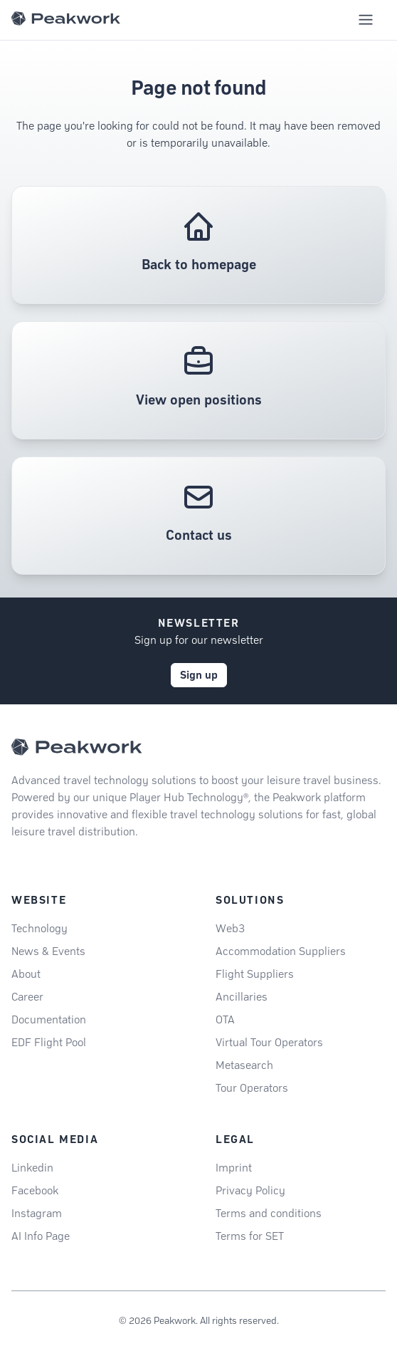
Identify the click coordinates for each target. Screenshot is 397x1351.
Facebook (34, 1190)
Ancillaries (242, 996)
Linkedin (32, 1167)
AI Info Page (40, 1236)
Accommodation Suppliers (281, 951)
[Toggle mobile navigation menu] (366, 20)
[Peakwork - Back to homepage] (76, 747)
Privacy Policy (250, 1190)
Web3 (230, 928)
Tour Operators (252, 1088)
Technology (39, 928)
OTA (225, 1019)
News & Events (48, 951)
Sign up (199, 675)
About (26, 974)
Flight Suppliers (255, 974)
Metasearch (244, 1065)
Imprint (234, 1167)
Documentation (48, 1019)
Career (27, 996)
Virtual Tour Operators (269, 1042)
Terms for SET (250, 1236)
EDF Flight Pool (48, 1042)
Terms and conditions (269, 1213)
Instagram (36, 1213)
